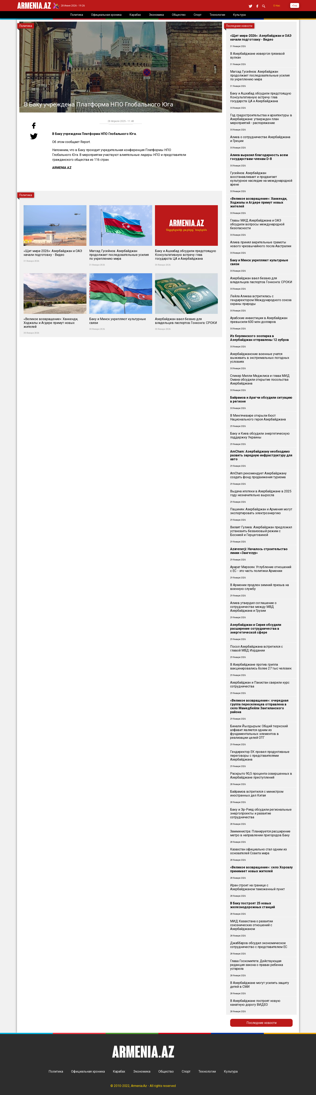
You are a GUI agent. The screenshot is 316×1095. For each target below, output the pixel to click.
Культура (231, 1071)
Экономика (141, 1071)
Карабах (119, 1071)
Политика (56, 1071)
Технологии (207, 1071)
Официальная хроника (88, 1071)
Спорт (186, 1071)
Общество (166, 1071)
